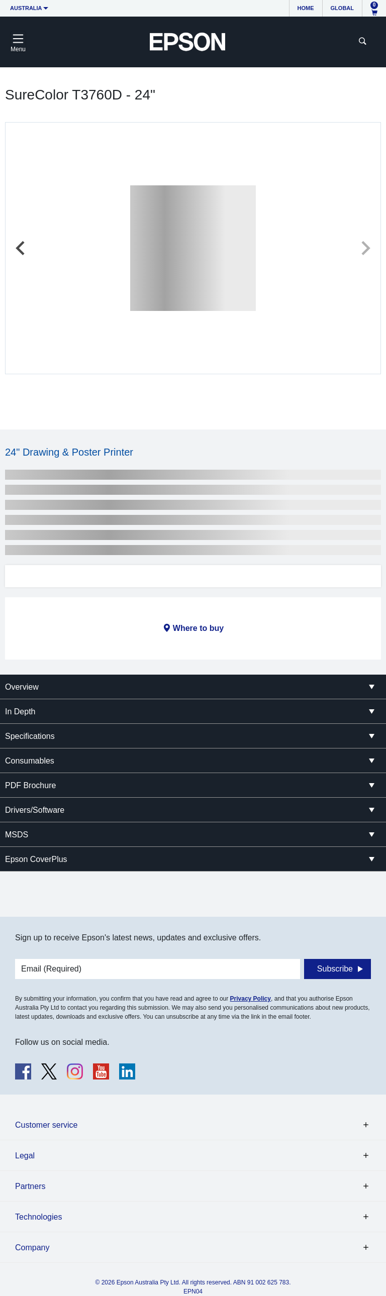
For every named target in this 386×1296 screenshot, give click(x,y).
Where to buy (198, 628)
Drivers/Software (34, 810)
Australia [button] (26, 8)
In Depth (20, 711)
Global (342, 8)
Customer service (46, 1125)
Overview (22, 687)
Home (306, 8)
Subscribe (335, 968)
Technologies (38, 1217)
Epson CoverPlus (36, 859)
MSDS (16, 834)
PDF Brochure (30, 785)
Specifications (30, 736)
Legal (25, 1155)
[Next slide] (365, 248)
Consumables (29, 761)
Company (32, 1247)
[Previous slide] (21, 248)
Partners (30, 1186)
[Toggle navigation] (18, 42)
